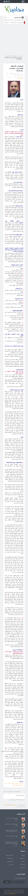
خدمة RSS (23, 867)
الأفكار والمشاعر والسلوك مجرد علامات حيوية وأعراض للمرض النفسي (10, 843)
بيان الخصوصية (10, 861)
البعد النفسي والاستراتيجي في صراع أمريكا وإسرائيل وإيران (11, 830)
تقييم (5, 791)
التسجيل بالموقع (9, 855)
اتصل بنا (23, 861)
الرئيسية (23, 855)
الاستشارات (22, 864)
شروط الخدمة (10, 858)
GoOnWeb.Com (12, 893)
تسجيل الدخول (13, 805)
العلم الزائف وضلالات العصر (11, 836)
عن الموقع (23, 858)
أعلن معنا (11, 864)
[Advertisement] (14, 40)
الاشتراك (5, 805)
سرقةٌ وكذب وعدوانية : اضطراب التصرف (15, 783)
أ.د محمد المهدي (17, 73)
